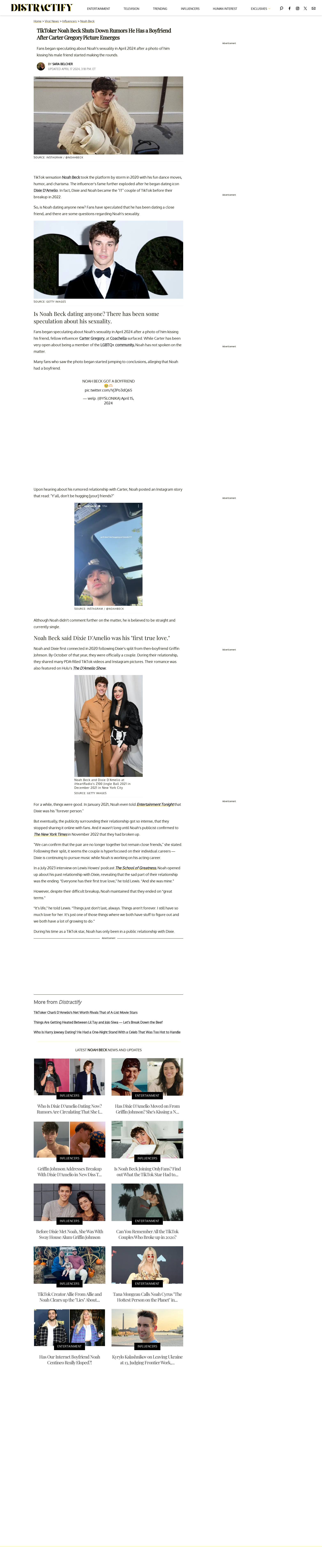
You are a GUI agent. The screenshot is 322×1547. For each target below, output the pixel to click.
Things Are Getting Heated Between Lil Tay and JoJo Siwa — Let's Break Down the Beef (98, 1022)
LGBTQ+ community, (117, 345)
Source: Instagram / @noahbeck (58, 157)
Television (131, 8)
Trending (160, 8)
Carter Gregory (91, 338)
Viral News (52, 21)
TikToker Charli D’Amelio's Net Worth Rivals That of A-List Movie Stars (85, 1012)
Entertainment (98, 8)
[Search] (281, 7)
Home (37, 21)
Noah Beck (87, 21)
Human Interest (225, 8)
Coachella (118, 338)
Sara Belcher (62, 64)
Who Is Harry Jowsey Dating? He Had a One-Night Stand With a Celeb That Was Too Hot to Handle (107, 1032)
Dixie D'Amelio (46, 190)
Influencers (190, 8)
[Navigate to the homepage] (42, 7)
